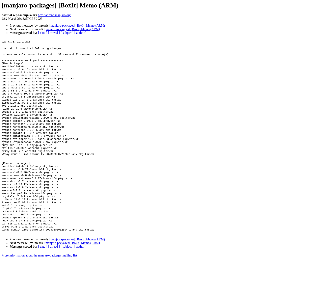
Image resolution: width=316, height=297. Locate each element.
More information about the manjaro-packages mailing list (39, 293)
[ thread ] (54, 32)
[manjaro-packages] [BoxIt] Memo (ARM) (77, 25)
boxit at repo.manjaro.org (54, 15)
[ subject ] (67, 32)
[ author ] (80, 32)
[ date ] (42, 32)
